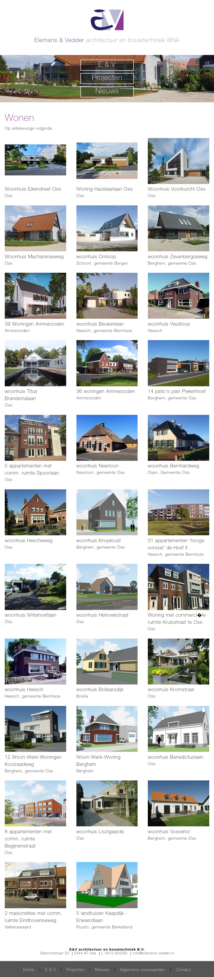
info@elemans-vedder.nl (153, 953)
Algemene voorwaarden (142, 970)
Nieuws (107, 91)
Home (29, 970)
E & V (107, 65)
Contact (183, 970)
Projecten (107, 78)
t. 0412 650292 (114, 953)
